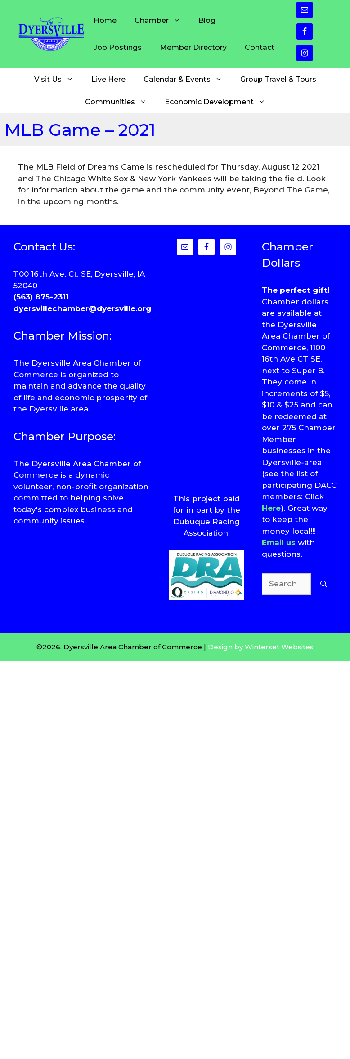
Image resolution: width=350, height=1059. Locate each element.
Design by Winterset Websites (261, 647)
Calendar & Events (187, 79)
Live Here (108, 79)
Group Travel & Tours (278, 79)
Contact (259, 47)
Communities (120, 102)
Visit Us (58, 79)
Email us (279, 542)
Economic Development (219, 102)
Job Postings (118, 47)
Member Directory (193, 47)
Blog (206, 20)
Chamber (162, 20)
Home (105, 20)
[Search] (324, 584)
